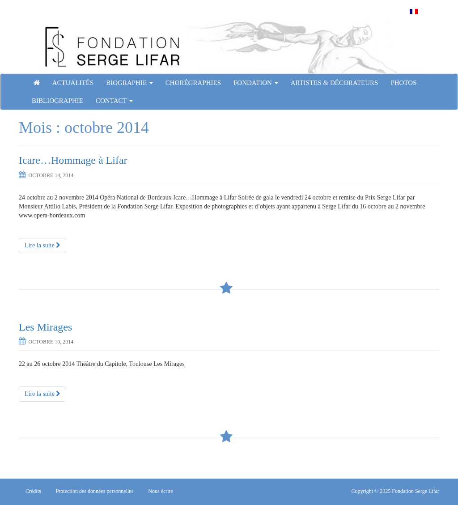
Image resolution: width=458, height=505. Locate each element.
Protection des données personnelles (95, 491)
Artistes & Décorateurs (334, 82)
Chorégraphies (193, 82)
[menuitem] (413, 11)
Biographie (129, 82)
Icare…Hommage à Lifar (73, 160)
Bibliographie (57, 100)
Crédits (33, 491)
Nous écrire (160, 491)
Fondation (255, 82)
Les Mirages (45, 327)
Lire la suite (42, 245)
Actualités (73, 82)
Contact (114, 100)
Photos (403, 82)
